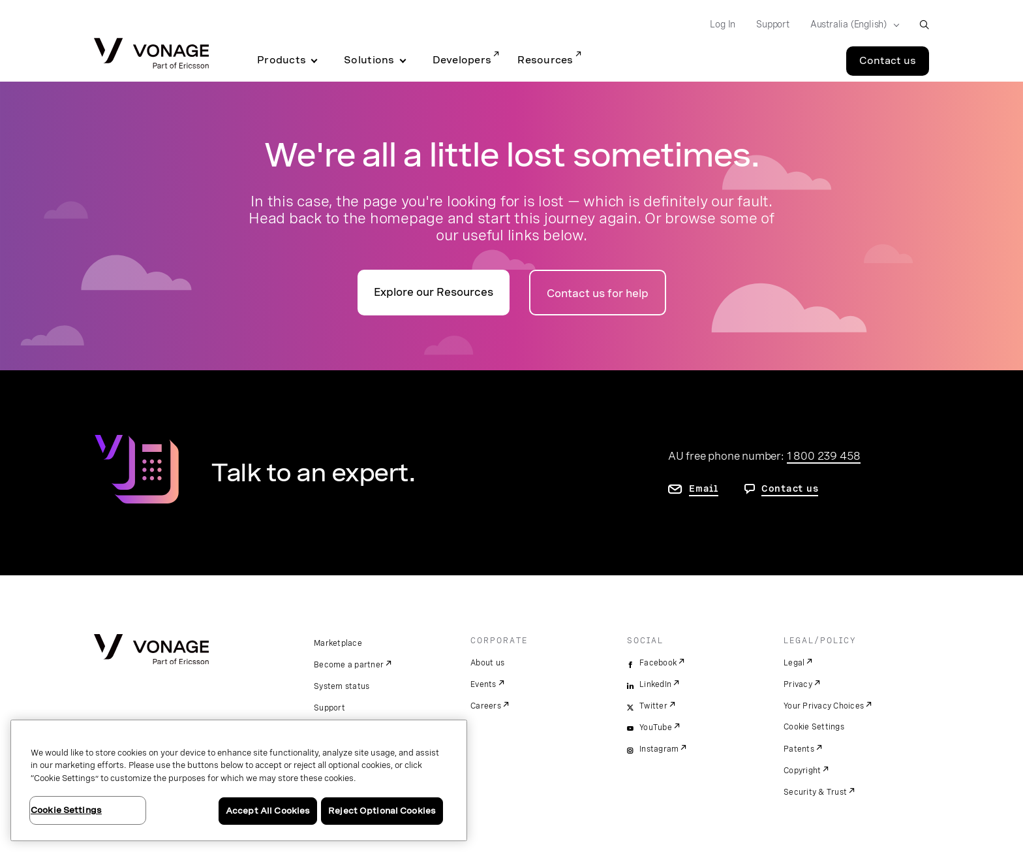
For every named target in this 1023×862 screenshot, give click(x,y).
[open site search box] (924, 24)
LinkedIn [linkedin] (655, 684)
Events (483, 684)
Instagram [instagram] (659, 749)
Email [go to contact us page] (703, 488)
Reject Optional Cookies (382, 811)
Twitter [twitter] (653, 705)
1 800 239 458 (824, 455)
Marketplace (338, 643)
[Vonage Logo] (151, 54)
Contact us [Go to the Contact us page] (887, 61)
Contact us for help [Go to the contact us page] (598, 293)
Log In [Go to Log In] (722, 24)
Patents (799, 749)
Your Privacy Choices (824, 705)
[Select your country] (851, 25)
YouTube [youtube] (655, 727)
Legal (794, 662)
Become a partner (349, 664)
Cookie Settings (814, 726)
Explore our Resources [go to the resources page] (433, 292)
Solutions (369, 60)
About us (487, 662)
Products (281, 60)
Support (329, 707)
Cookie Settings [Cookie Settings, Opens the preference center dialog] (66, 810)
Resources (545, 60)
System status (341, 686)
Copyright (802, 770)
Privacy (798, 684)
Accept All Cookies (268, 811)
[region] (238, 780)
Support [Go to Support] (772, 24)
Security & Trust (815, 792)
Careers (485, 705)
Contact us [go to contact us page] (790, 488)
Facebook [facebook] (658, 662)
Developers (462, 60)
